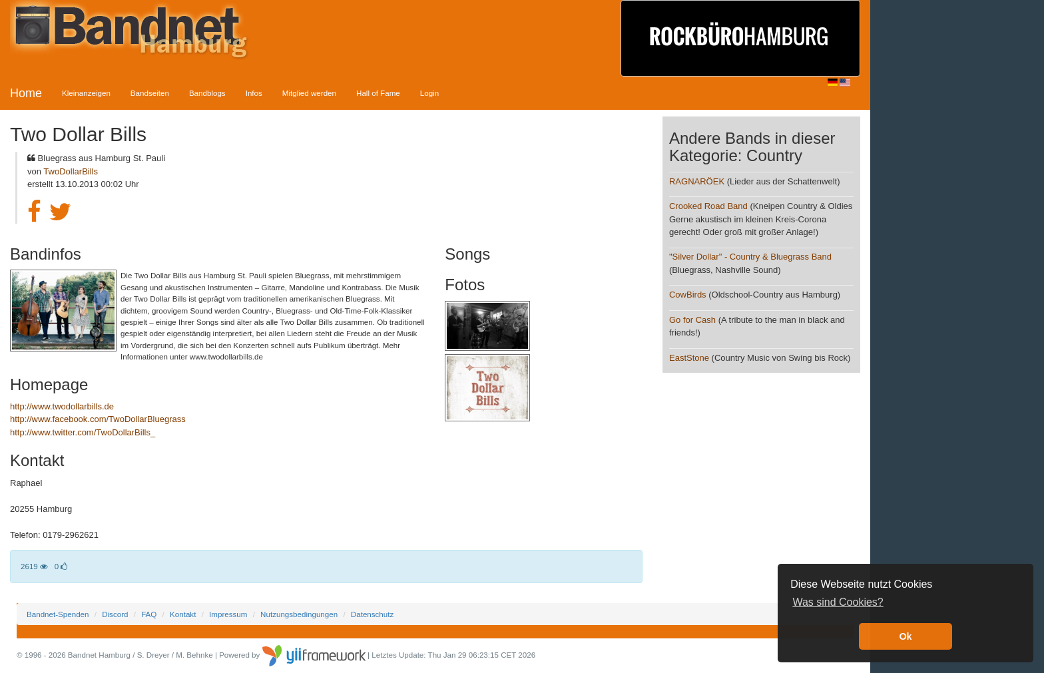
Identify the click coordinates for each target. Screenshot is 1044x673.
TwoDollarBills (70, 171)
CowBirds (687, 295)
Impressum (228, 614)
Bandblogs (207, 93)
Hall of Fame (378, 93)
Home (26, 93)
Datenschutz (372, 614)
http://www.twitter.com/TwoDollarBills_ (82, 432)
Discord (115, 614)
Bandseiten (149, 93)
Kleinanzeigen (86, 93)
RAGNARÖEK (696, 181)
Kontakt (183, 614)
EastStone (690, 358)
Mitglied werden (309, 93)
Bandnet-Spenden (58, 614)
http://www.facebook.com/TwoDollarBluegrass (98, 419)
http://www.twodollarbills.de (62, 406)
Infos (254, 93)
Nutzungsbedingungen (299, 614)
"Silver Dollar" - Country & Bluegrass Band (750, 257)
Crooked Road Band (708, 206)
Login (429, 93)
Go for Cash (692, 320)
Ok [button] (905, 636)
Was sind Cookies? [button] (837, 602)
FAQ (148, 614)
